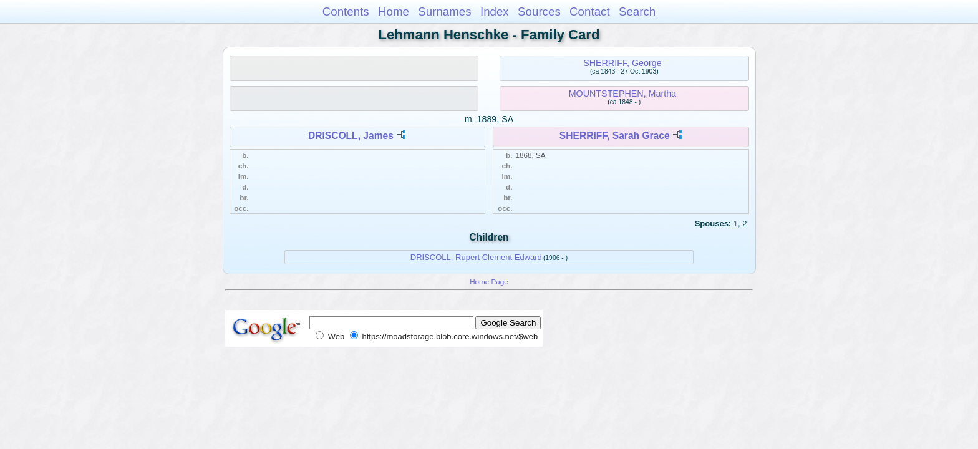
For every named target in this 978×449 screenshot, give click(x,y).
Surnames (444, 11)
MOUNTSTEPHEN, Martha (622, 94)
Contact (589, 11)
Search (637, 11)
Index (494, 11)
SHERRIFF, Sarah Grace (614, 135)
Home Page (489, 282)
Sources (539, 11)
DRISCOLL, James (351, 135)
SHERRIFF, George (622, 63)
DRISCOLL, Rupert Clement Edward (476, 257)
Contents (345, 11)
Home (393, 11)
